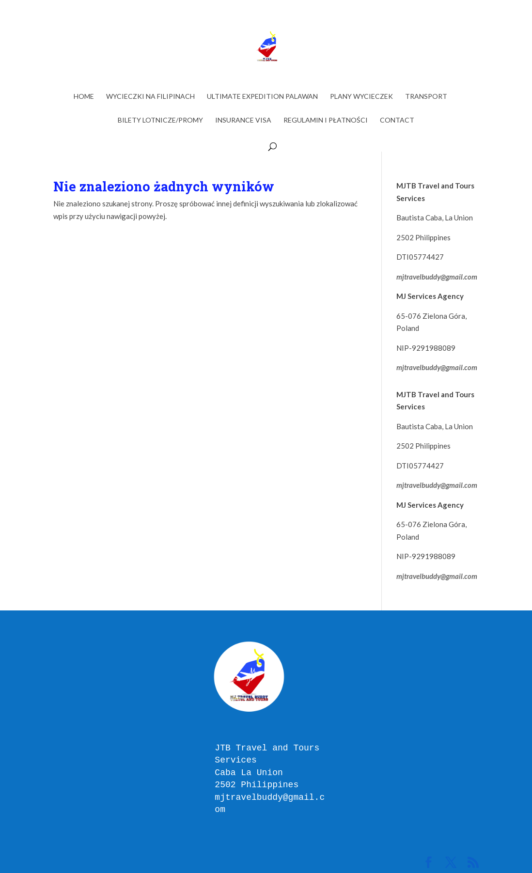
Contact (397, 120)
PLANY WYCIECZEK (361, 96)
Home (84, 96)
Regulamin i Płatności (325, 120)
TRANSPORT (426, 96)
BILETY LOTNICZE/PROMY (160, 120)
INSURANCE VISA (243, 120)
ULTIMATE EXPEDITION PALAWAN (262, 96)
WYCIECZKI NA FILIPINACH (150, 96)
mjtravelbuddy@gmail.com (436, 276)
